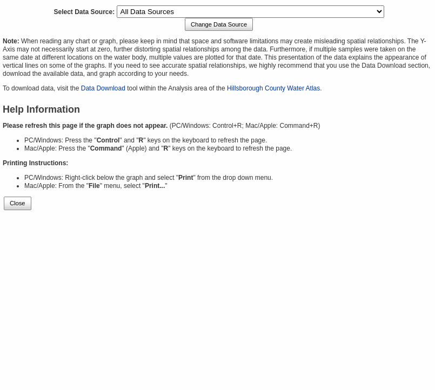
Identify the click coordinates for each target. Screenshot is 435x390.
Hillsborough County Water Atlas (273, 88)
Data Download (103, 88)
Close (17, 203)
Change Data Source (219, 24)
